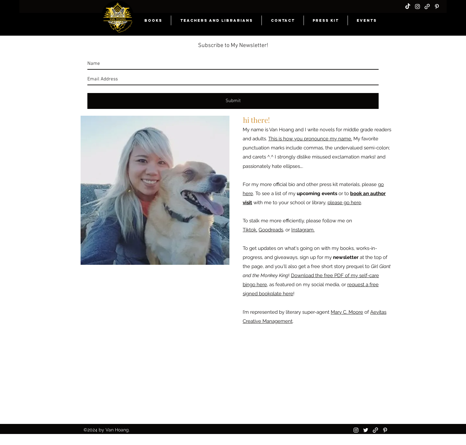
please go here (344, 202)
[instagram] (417, 6)
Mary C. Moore (347, 312)
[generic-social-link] (427, 6)
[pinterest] (437, 6)
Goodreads (271, 230)
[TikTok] (408, 6)
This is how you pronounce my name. (310, 139)
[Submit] (233, 101)
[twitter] (365, 430)
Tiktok (249, 230)
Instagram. (303, 230)
